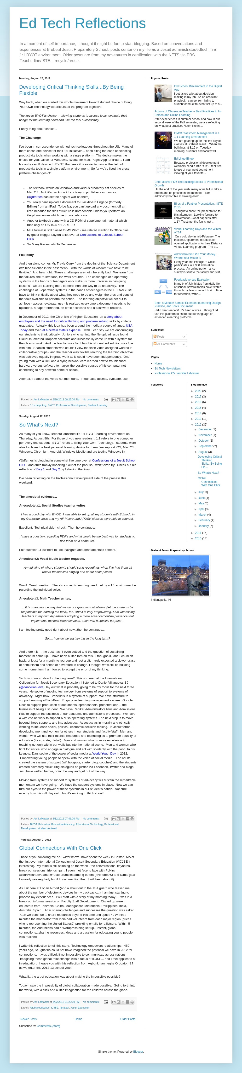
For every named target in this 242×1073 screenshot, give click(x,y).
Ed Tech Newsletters (168, 368)
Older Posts (127, 1019)
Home (78, 1019)
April (201, 509)
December (205, 429)
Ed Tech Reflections (82, 23)
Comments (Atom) (48, 1026)
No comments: (91, 399)
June (201, 498)
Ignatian (64, 1007)
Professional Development (71, 405)
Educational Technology (89, 824)
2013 (198, 419)
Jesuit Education (79, 1007)
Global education (40, 1007)
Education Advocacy (62, 824)
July (201, 492)
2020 (198, 391)
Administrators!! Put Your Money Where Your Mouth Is (194, 256)
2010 (198, 538)
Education (44, 824)
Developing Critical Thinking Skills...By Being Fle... (210, 462)
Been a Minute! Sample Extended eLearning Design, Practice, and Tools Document (188, 304)
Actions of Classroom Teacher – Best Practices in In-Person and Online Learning (188, 113)
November (205, 435)
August (203, 452)
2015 (198, 408)
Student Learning (97, 405)
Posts (159, 336)
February (204, 520)
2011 (198, 533)
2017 (198, 396)
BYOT (51, 405)
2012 (198, 424)
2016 (198, 402)
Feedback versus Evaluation (192, 279)
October (203, 440)
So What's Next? (38, 425)
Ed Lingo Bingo (184, 158)
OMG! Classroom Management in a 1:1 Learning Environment (196, 135)
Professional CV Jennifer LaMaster (177, 373)
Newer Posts (28, 1019)
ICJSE (54, 1007)
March (202, 514)
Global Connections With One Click (60, 848)
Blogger (138, 1051)
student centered (47, 828)
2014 (198, 413)
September (205, 446)
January (203, 526)
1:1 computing (38, 405)
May (201, 503)
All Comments (164, 344)
